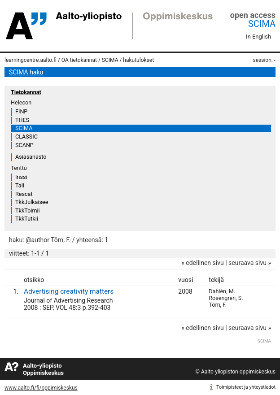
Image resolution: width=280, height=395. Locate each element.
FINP (21, 111)
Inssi (21, 177)
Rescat (24, 194)
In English (258, 36)
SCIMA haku (26, 72)
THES (22, 120)
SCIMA (262, 23)
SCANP (24, 145)
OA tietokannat (79, 60)
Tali (19, 185)
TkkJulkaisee (31, 202)
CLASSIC (26, 136)
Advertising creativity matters (69, 291)
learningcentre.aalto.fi (30, 60)
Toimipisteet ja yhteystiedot (246, 387)
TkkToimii (27, 210)
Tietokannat (26, 92)
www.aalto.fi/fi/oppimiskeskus (41, 388)
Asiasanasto (30, 156)
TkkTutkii (26, 218)
